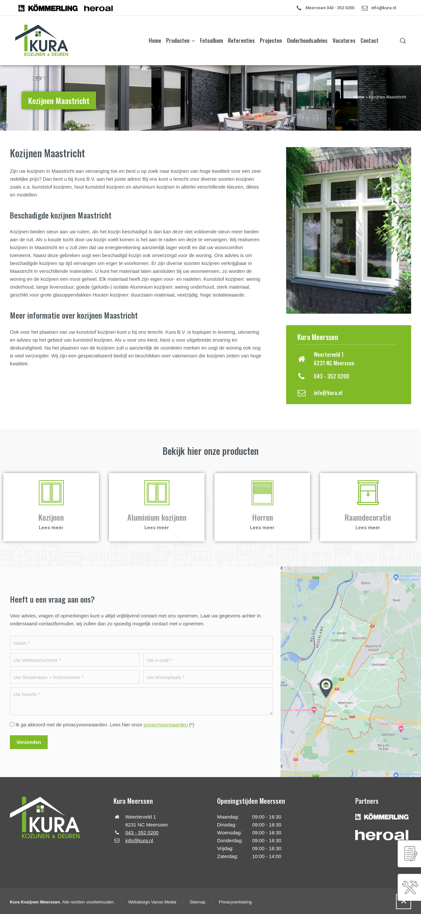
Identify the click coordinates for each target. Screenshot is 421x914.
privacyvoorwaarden (166, 724)
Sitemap (197, 902)
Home (358, 97)
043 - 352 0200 (331, 376)
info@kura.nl (383, 7)
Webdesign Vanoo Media (152, 902)
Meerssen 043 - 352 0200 (330, 7)
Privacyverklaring (235, 902)
